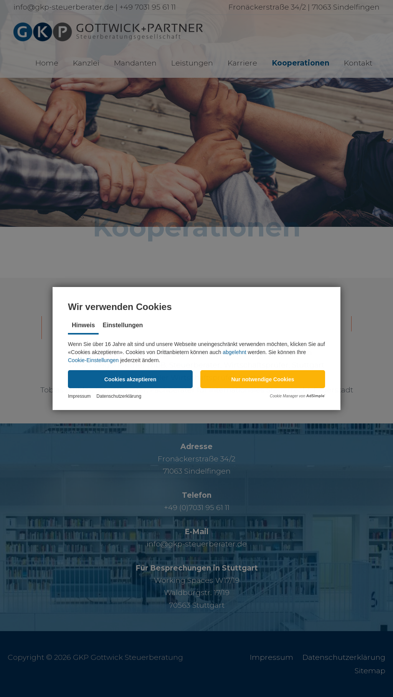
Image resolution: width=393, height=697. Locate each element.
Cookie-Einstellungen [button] (93, 360)
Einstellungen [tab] (122, 325)
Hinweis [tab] (83, 325)
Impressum (79, 396)
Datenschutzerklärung (118, 396)
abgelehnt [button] (234, 352)
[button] (130, 379)
